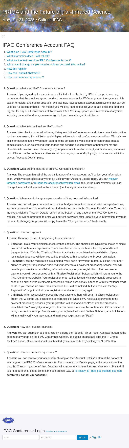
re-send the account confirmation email (57, 183)
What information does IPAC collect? (28, 56)
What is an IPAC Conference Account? (29, 52)
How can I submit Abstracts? (23, 73)
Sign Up (96, 437)
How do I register (17, 68)
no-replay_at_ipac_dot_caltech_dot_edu (98, 370)
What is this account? (56, 431)
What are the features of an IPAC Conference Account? (39, 60)
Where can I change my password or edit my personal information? (46, 64)
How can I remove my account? (25, 77)
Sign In (82, 437)
